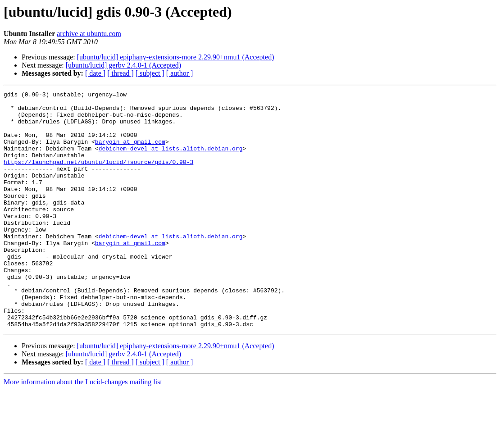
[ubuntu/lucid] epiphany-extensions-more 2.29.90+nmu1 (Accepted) (175, 57)
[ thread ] (120, 73)
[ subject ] (150, 73)
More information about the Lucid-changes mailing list (83, 429)
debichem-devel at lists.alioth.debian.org (171, 160)
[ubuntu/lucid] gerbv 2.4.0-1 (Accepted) (123, 65)
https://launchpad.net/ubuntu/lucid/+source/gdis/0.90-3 (98, 177)
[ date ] (95, 73)
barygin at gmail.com (130, 152)
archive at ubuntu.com (89, 33)
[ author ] (179, 73)
